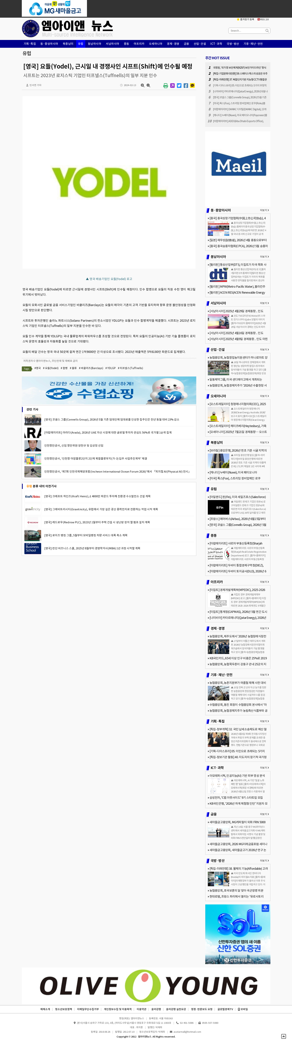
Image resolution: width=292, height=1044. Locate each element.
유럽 (80, 44)
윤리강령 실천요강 (176, 1009)
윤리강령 (156, 1009)
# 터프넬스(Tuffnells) (130, 368)
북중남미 (68, 44)
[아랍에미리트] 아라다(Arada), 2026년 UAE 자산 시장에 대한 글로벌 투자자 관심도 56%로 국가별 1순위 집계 (108, 432)
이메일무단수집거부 (88, 1009)
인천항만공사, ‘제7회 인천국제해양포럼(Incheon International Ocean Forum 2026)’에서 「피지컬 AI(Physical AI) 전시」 (117, 471)
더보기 (264, 210)
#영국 (37, 368)
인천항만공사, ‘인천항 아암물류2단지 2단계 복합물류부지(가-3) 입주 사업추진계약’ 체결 (95, 458)
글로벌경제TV (225, 1009)
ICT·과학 (216, 44)
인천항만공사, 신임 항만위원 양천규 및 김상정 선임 (73, 445)
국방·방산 (233, 44)
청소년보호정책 (63, 1009)
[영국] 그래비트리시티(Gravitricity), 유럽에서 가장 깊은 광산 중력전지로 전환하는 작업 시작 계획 (101, 509)
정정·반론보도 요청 (201, 1009)
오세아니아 (156, 44)
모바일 (243, 1009)
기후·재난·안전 (253, 44)
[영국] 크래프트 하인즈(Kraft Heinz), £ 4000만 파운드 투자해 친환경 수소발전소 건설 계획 (97, 496)
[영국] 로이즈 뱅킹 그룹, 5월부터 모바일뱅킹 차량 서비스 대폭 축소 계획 (86, 535)
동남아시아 (94, 44)
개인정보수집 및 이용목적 (118, 1009)
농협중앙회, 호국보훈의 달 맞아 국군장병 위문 (236, 890)
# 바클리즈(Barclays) (91, 368)
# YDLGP (110, 368)
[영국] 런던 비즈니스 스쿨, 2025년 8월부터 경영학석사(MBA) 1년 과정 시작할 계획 (92, 548)
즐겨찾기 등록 (245, 19)
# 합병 (64, 368)
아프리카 (139, 44)
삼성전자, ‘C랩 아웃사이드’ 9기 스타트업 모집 (236, 797)
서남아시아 (112, 44)
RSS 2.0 (263, 19)
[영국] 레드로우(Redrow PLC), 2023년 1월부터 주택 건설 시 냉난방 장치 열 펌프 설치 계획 (97, 522)
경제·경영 (173, 44)
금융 (186, 44)
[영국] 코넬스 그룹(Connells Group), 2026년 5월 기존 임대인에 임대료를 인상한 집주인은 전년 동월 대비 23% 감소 (111, 419)
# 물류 (73, 368)
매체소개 (45, 1009)
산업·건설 (200, 44)
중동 (126, 44)
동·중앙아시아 (49, 44)
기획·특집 (30, 44)
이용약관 (141, 1009)
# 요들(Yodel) (50, 368)
